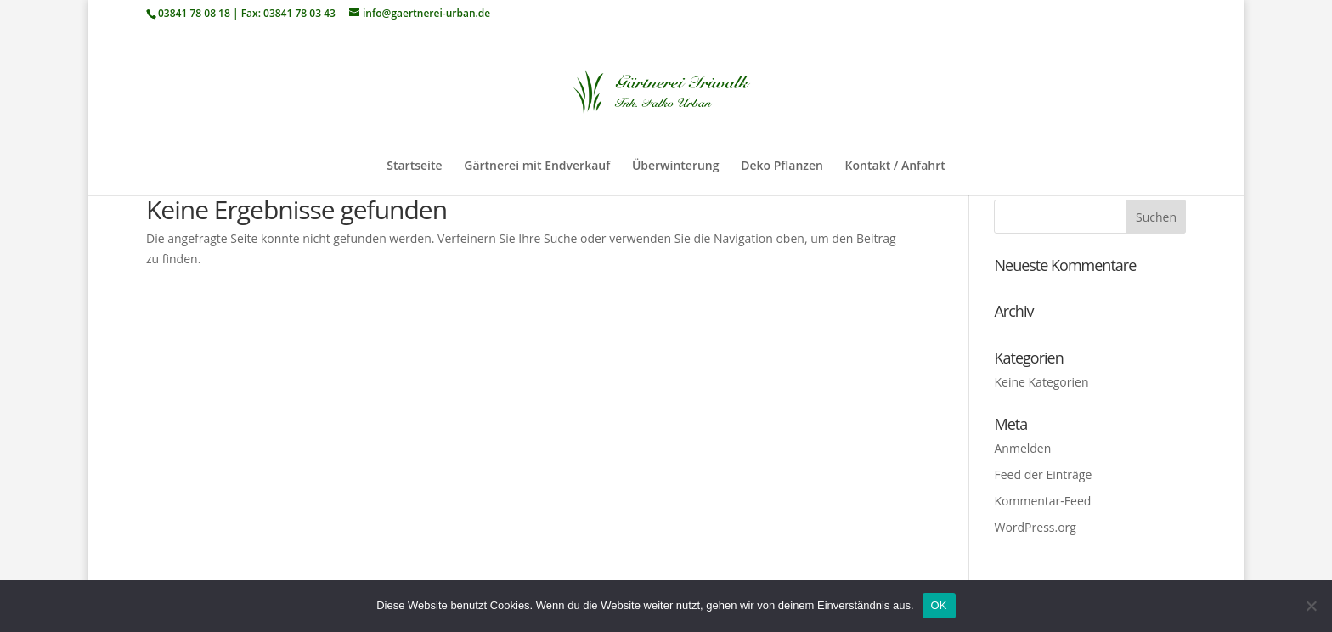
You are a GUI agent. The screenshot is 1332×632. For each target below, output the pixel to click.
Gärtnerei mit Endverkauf (537, 166)
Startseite (414, 166)
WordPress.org (1034, 527)
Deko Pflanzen (782, 166)
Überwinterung (676, 166)
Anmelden (1022, 448)
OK (939, 605)
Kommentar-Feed (1042, 501)
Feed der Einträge (1043, 474)
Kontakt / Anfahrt (895, 166)
